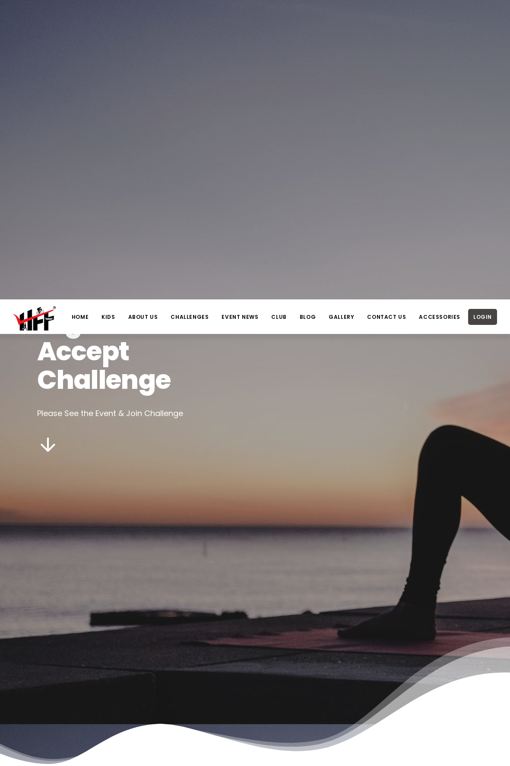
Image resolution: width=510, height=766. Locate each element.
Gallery (341, 17)
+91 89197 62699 (378, 755)
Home (80, 17)
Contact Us (386, 17)
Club (278, 17)
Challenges (190, 17)
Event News (240, 17)
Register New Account (288, 643)
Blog (308, 17)
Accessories (439, 17)
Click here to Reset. (260, 658)
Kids (108, 17)
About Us (143, 17)
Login (482, 17)
